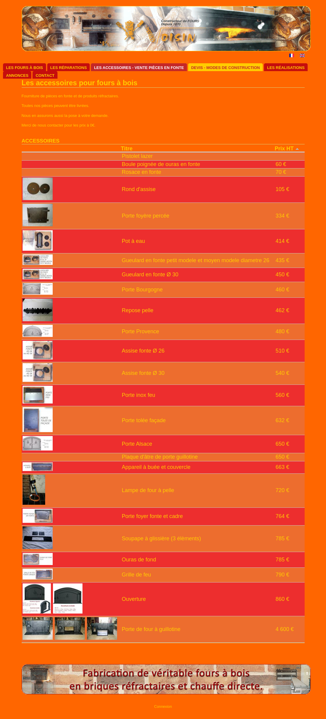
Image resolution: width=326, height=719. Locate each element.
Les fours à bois (24, 67)
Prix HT (287, 149)
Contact (45, 75)
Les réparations (68, 67)
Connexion (163, 707)
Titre (127, 149)
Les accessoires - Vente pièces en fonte (139, 67)
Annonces (17, 75)
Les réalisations (286, 67)
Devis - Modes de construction (225, 67)
